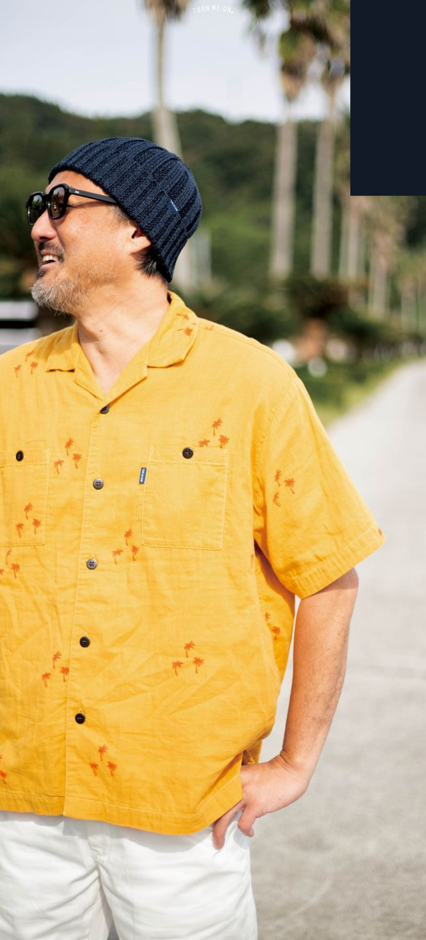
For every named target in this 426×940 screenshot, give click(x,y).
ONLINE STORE (10, 10)
